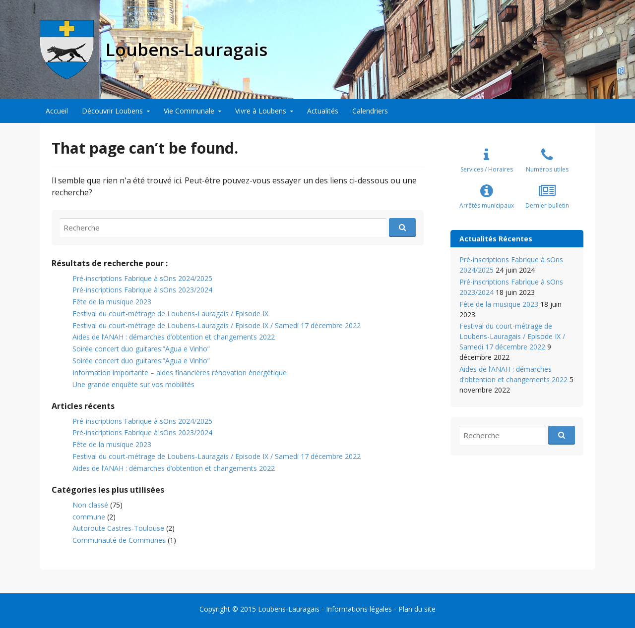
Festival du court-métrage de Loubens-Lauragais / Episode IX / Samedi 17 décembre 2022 (216, 325)
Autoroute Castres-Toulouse (118, 528)
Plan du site (417, 609)
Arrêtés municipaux (486, 205)
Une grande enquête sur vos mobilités (133, 384)
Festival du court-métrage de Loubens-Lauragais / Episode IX (170, 313)
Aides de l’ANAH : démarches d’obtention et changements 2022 (173, 337)
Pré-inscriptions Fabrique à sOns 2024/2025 (142, 278)
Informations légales (359, 609)
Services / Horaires (486, 169)
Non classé (90, 505)
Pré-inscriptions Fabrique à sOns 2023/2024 (142, 289)
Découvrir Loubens (112, 110)
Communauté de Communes (119, 540)
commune (88, 516)
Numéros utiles (547, 169)
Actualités (322, 110)
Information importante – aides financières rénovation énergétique (179, 372)
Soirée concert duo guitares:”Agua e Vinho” (141, 348)
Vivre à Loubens (260, 110)
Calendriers (370, 110)
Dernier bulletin (547, 205)
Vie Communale (189, 110)
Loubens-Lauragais (288, 609)
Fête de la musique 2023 (111, 301)
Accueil (57, 110)
